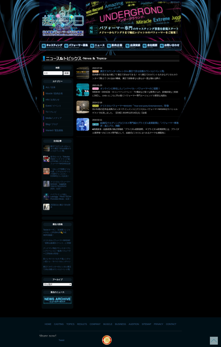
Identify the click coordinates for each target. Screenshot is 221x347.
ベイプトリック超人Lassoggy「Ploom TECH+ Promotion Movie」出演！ (60, 196)
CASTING (58, 324)
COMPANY (95, 324)
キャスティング (51, 45)
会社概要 (150, 45)
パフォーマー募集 (76, 45)
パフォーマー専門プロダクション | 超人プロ (63, 18)
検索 (58, 68)
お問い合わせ (170, 45)
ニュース (97, 45)
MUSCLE (107, 324)
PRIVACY (158, 324)
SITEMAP (146, 324)
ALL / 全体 (50, 87)
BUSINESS (120, 324)
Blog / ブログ (52, 124)
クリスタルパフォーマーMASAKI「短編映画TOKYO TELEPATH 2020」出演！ (60, 185)
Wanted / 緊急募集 (54, 130)
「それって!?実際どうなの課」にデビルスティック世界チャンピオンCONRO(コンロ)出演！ (60, 172)
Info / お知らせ (52, 99)
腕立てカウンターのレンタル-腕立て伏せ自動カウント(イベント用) (60, 148)
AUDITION (134, 324)
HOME (48, 324)
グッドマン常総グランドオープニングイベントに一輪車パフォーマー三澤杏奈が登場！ (57, 251)
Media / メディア (54, 118)
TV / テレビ (51, 112)
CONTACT (171, 324)
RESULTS (82, 324)
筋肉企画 (115, 45)
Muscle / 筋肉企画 (54, 93)
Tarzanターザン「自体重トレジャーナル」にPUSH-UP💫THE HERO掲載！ (56, 232)
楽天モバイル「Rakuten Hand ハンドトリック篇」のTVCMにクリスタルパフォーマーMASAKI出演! (61, 160)
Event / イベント (53, 105)
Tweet (61, 340)
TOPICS (70, 324)
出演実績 (133, 45)
